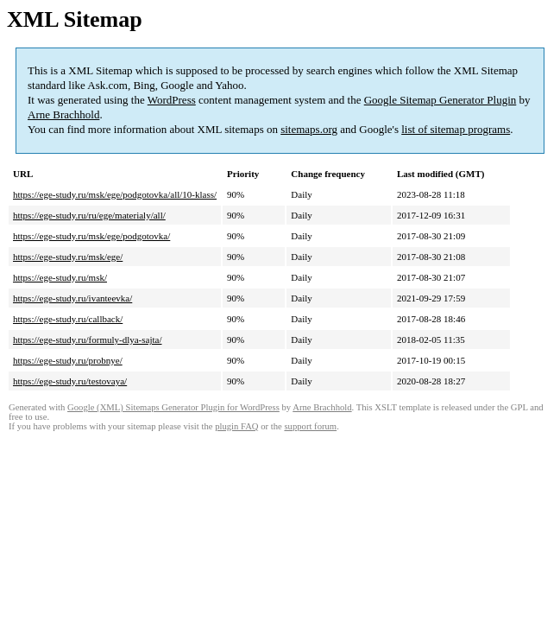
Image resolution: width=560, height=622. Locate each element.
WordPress (172, 99)
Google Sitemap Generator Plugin (440, 99)
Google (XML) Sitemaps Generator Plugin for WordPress (173, 407)
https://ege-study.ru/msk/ (60, 277)
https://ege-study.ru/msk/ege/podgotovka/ (91, 236)
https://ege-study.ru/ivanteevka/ (72, 298)
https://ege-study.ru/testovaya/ (70, 381)
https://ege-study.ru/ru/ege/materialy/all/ (89, 215)
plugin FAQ (236, 426)
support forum (310, 426)
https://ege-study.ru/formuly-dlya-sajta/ (87, 339)
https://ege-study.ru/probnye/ (68, 360)
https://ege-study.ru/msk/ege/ (68, 256)
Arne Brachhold (63, 114)
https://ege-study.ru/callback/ (68, 319)
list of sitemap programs (455, 129)
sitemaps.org (308, 129)
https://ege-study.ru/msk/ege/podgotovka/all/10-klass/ (115, 194)
